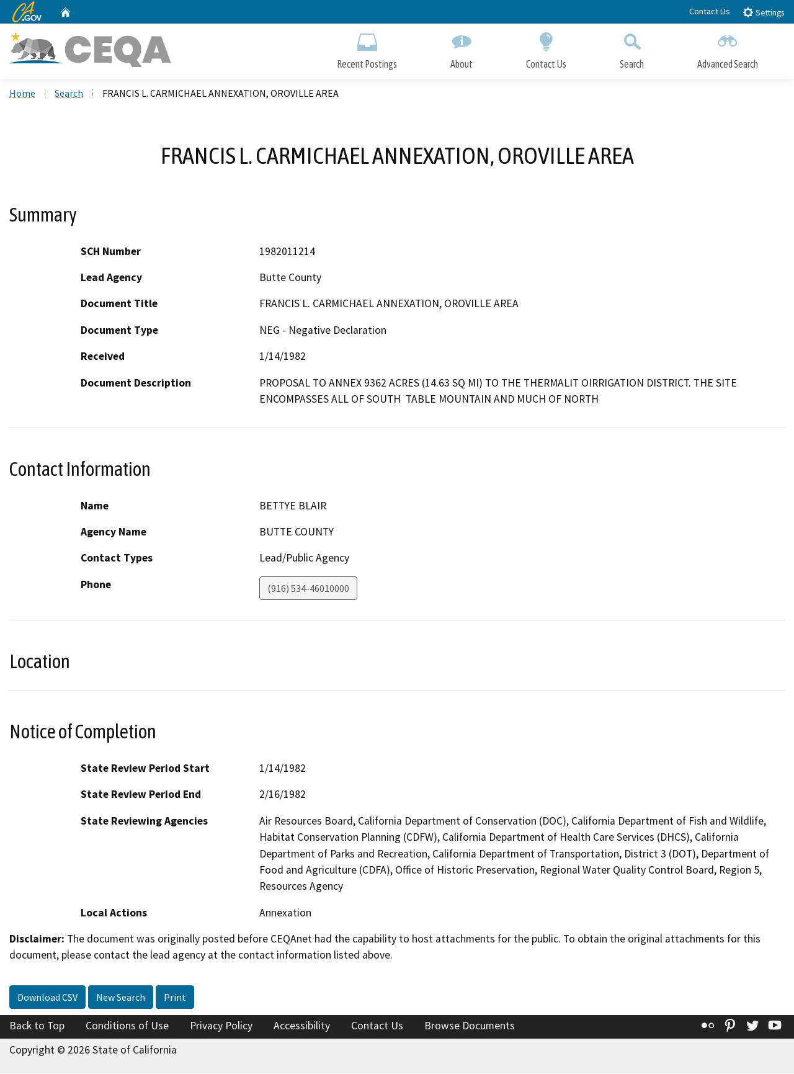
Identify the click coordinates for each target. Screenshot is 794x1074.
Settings (763, 12)
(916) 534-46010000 (308, 589)
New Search (120, 997)
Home (22, 93)
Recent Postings (367, 48)
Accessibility (302, 1026)
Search (631, 48)
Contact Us (709, 11)
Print (175, 997)
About (461, 48)
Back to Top (37, 1026)
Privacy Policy (221, 1026)
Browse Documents (469, 1026)
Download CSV (47, 997)
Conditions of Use (127, 1026)
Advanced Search (728, 48)
